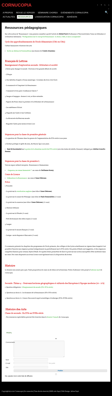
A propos (8, 13)
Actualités (9, 17)
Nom (7, 360)
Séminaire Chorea (48, 13)
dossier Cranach (53, 317)
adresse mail (95, 270)
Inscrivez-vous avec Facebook (66, 335)
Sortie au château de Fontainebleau (19, 51)
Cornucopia (19, 391)
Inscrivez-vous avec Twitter (46, 335)
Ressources (25, 17)
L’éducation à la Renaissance (17, 178)
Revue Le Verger (25, 13)
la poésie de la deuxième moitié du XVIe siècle (40, 149)
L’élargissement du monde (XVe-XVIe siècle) (37, 287)
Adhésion (72, 17)
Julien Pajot (75, 391)
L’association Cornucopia (49, 17)
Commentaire (9, 342)
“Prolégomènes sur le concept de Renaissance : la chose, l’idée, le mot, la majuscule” (51, 37)
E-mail (8, 363)
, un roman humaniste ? (20, 170)
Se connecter (28, 391)
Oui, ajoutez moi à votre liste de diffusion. (56, 375)
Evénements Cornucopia (74, 13)
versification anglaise (24, 191)
